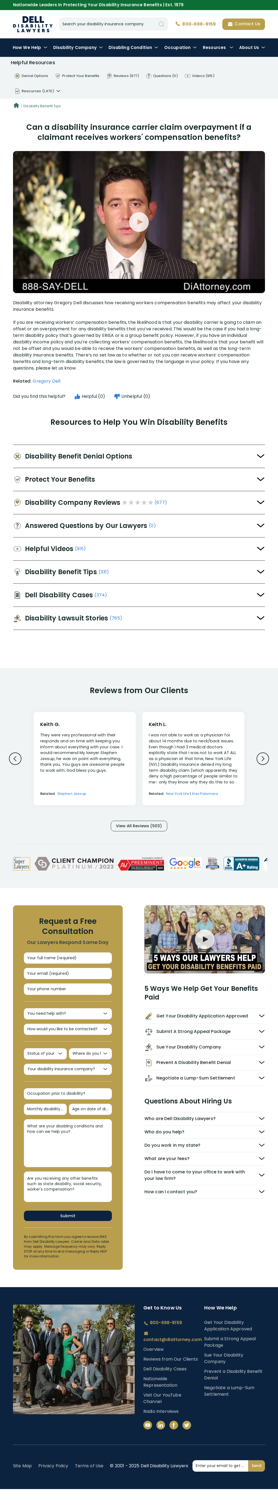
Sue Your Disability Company (223, 1379)
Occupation (180, 47)
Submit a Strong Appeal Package (230, 1363)
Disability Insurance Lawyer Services (33, 24)
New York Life (177, 793)
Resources (218, 47)
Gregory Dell (46, 381)
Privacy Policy (53, 1487)
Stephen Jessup (71, 793)
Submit (68, 1236)
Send (256, 1486)
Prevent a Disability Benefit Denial (233, 1395)
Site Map (22, 1487)
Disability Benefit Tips (42, 106)
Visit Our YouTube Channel (162, 1419)
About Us (252, 47)
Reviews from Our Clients (170, 1380)
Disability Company (78, 47)
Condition (133, 47)
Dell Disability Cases (165, 1390)
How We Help (30, 47)
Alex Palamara (205, 793)
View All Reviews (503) (139, 827)
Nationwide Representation (160, 1403)
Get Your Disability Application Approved (228, 1346)
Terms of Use (89, 1487)
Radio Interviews (161, 1432)
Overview (153, 1370)
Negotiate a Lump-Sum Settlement (229, 1412)
